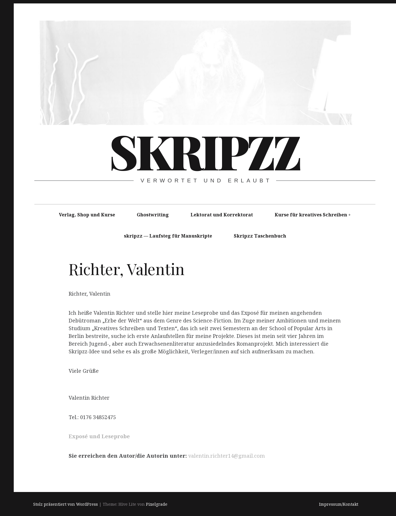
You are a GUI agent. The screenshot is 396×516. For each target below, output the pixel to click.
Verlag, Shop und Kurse (87, 215)
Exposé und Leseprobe (99, 436)
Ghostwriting (153, 215)
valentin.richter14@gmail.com (226, 455)
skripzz (204, 151)
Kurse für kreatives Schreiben (311, 215)
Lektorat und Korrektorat (222, 215)
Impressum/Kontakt (338, 504)
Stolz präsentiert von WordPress (65, 504)
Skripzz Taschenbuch (260, 236)
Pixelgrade (156, 504)
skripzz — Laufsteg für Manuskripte (168, 236)
